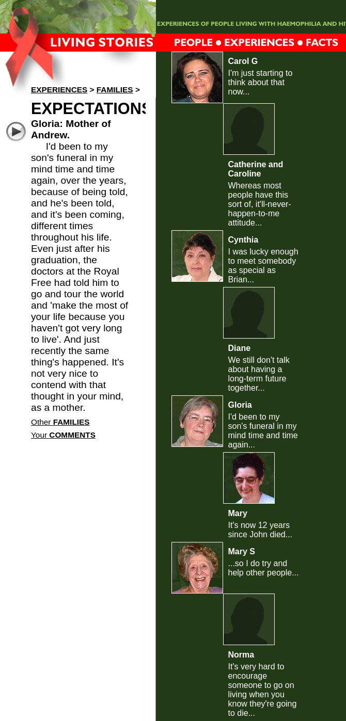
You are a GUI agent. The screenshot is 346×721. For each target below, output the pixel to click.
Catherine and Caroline (256, 169)
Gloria (240, 404)
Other (60, 422)
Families (115, 89)
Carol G (243, 61)
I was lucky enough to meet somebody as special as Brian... (263, 265)
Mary (237, 513)
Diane (239, 348)
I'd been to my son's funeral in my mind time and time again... (263, 430)
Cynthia (243, 239)
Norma (241, 654)
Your (63, 434)
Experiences (59, 89)
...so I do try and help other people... (263, 568)
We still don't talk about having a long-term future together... (259, 374)
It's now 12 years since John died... (260, 530)
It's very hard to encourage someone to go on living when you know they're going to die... (262, 689)
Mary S (241, 551)
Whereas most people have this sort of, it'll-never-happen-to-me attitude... (259, 204)
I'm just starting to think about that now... (260, 82)
